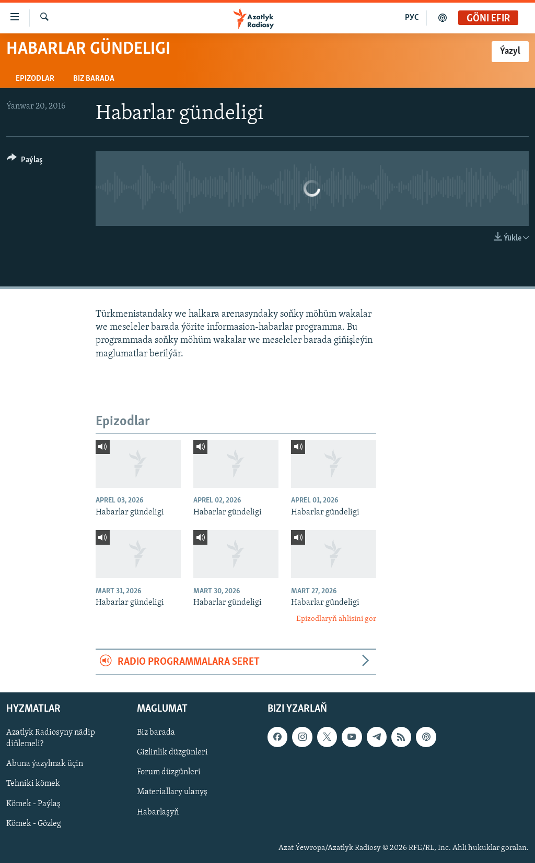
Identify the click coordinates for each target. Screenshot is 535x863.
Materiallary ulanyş (172, 792)
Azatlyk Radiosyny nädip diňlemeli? (50, 738)
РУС (412, 18)
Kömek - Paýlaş (33, 804)
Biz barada (93, 79)
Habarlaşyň (158, 812)
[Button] (25, 161)
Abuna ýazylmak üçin (44, 764)
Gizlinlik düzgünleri (172, 752)
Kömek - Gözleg (33, 824)
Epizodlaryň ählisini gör (336, 619)
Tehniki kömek (33, 784)
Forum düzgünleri (169, 773)
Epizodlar (35, 79)
